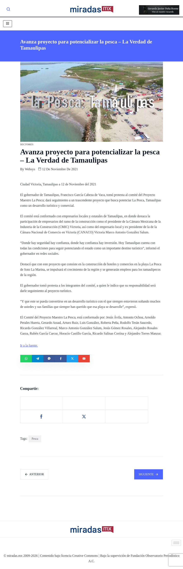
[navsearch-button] (8, 10)
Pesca (35, 438)
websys (30, 169)
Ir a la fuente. (29, 345)
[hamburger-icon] (7, 23)
